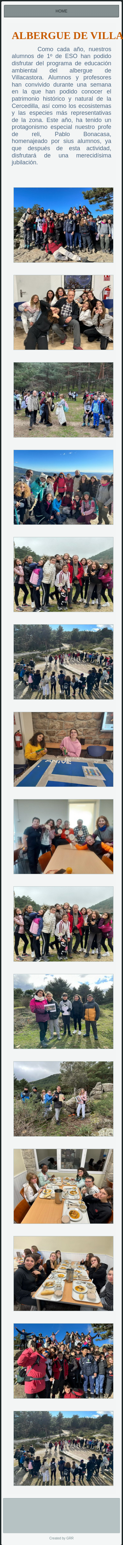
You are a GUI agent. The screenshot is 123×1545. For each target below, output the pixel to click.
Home (62, 11)
